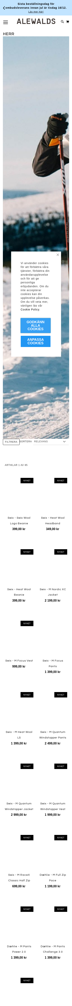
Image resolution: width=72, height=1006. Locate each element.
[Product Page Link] (19, 782)
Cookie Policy (30, 309)
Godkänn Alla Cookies (36, 325)
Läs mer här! (36, 11)
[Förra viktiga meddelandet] (4, 8)
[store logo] (36, 21)
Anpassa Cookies (35, 341)
